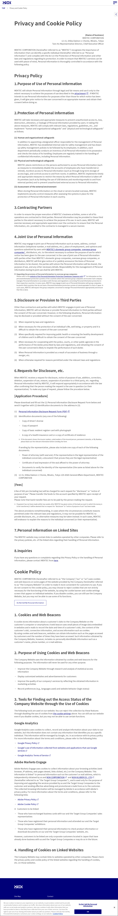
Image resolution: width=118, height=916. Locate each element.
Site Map (17, 896)
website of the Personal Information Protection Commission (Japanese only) (57, 276)
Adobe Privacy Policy (28, 799)
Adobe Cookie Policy (28, 804)
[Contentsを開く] (116, 14)
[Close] (114, 909)
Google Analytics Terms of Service (34, 755)
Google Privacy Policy (28, 743)
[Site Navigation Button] (115, 3)
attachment (81, 93)
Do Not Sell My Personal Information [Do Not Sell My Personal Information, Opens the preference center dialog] (88, 907)
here (56, 560)
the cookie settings (62, 713)
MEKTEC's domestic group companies (63, 249)
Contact (50, 896)
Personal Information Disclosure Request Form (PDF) (44, 411)
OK (88, 914)
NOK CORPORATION (57, 777)
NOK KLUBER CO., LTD (83, 777)
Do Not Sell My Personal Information (30, 603)
